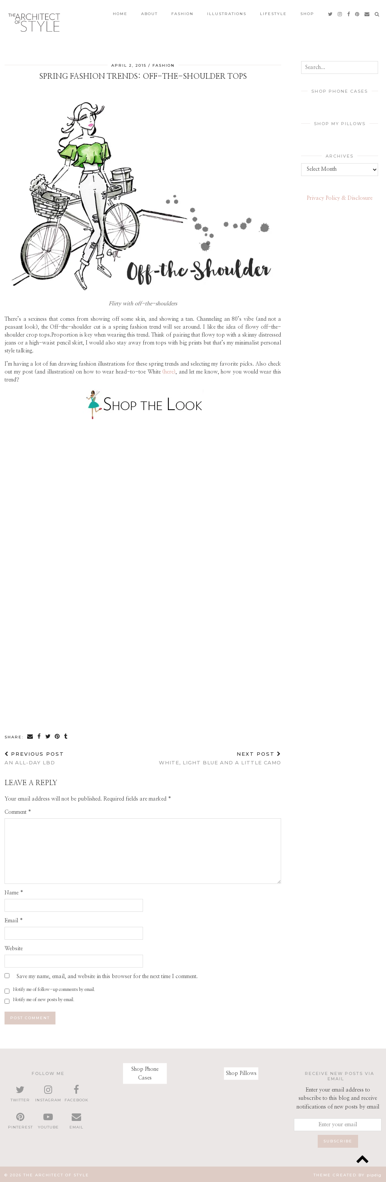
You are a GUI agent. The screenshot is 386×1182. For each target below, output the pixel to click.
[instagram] (340, 12)
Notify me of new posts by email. (43, 997)
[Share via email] (30, 735)
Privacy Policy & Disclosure (339, 196)
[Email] (367, 12)
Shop (307, 11)
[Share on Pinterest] (58, 735)
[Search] (377, 12)
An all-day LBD (34, 756)
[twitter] (330, 12)
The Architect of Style (56, 1173)
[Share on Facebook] (39, 735)
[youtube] (48, 1120)
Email (14, 919)
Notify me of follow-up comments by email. (54, 987)
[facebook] (349, 12)
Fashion (182, 11)
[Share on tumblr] (67, 735)
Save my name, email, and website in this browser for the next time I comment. (107, 974)
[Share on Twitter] (48, 735)
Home (120, 11)
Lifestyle (273, 11)
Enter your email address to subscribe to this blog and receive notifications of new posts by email (338, 1097)
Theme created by (347, 1173)
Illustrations (226, 11)
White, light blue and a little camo (220, 756)
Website (14, 946)
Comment (18, 810)
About (149, 11)
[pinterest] (357, 12)
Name (14, 891)
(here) (168, 370)
